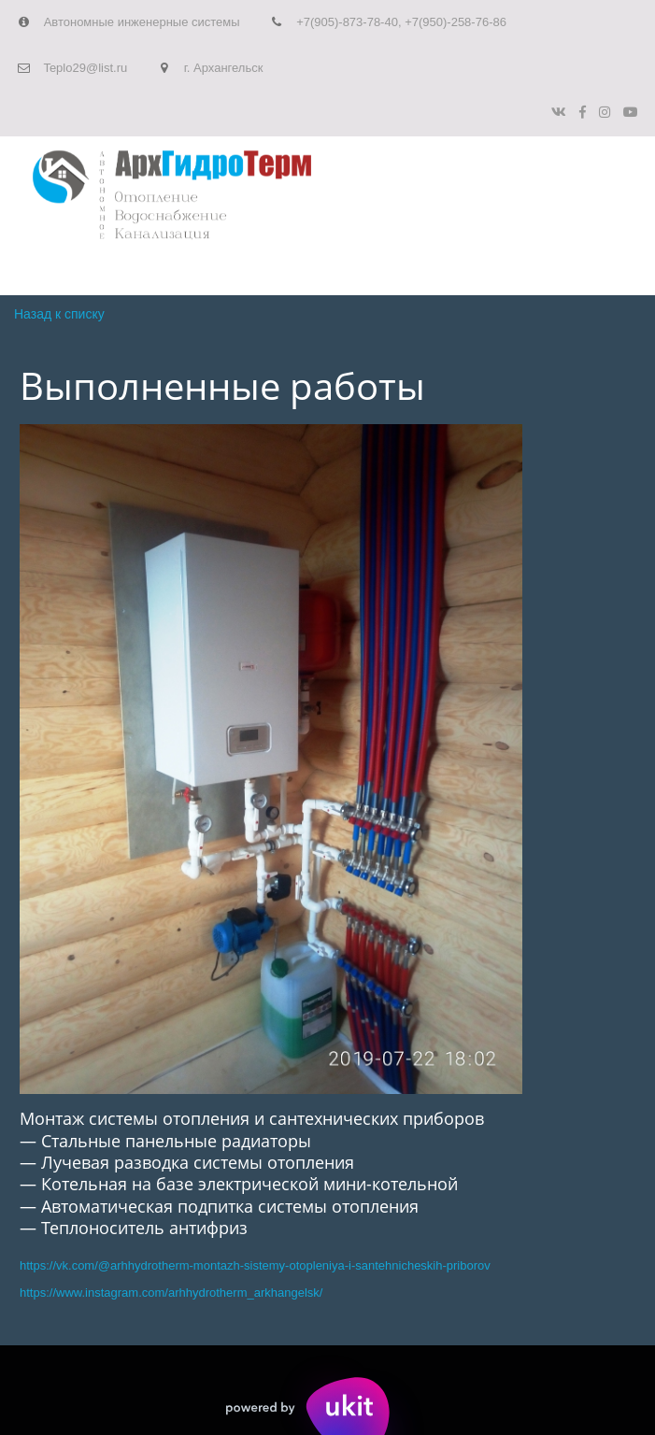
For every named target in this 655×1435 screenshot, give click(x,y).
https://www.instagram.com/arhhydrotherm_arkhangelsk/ (171, 1293)
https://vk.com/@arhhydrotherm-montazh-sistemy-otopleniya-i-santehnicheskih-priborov (255, 1265)
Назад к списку (59, 313)
